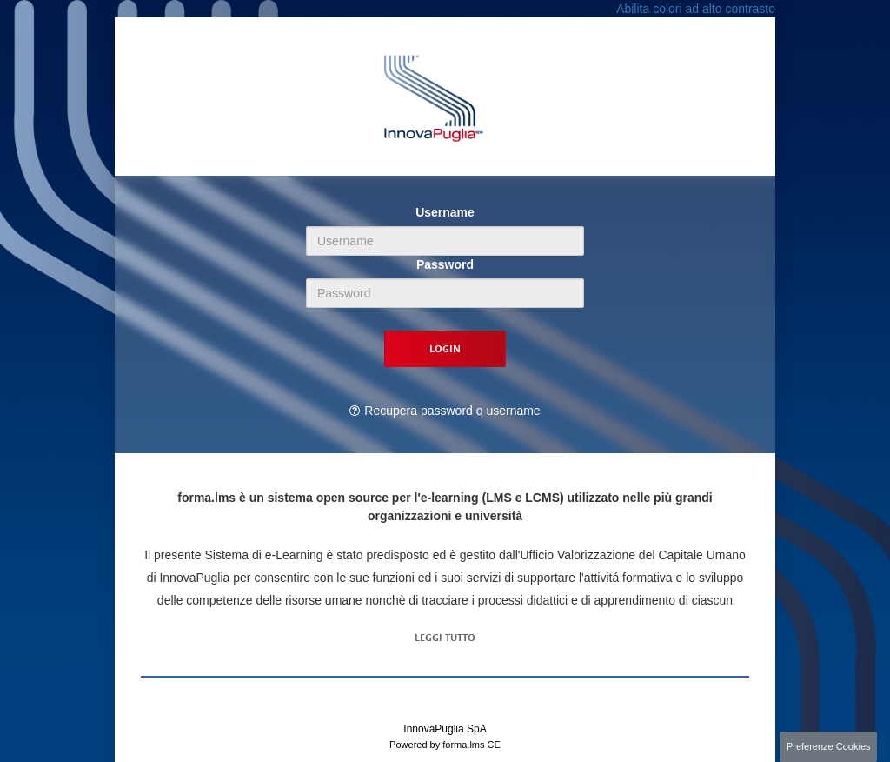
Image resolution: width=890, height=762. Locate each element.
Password (445, 264)
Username (445, 212)
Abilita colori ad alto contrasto (695, 9)
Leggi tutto (445, 637)
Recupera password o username (452, 411)
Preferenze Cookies (829, 746)
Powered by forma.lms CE (445, 744)
